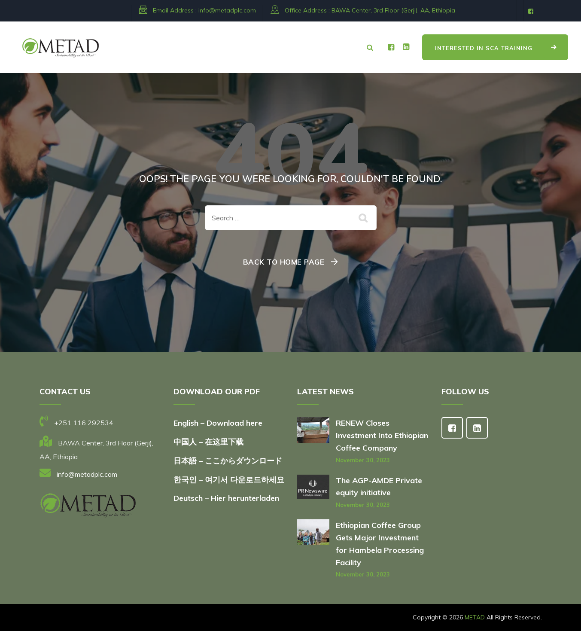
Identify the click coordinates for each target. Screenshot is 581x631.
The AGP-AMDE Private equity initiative (379, 487)
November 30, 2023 (363, 460)
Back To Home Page (284, 261)
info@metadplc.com (227, 10)
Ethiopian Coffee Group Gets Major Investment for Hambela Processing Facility (380, 543)
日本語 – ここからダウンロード (227, 461)
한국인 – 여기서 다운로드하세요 (228, 480)
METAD (475, 617)
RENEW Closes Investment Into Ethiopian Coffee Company (382, 435)
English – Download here (219, 423)
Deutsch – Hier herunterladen (226, 498)
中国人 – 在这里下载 (208, 442)
